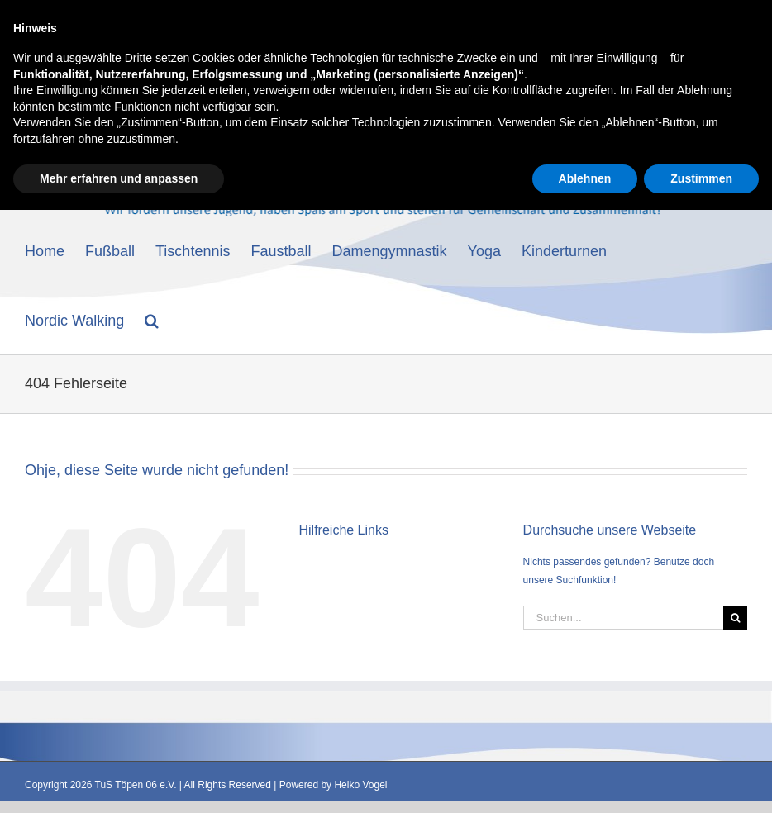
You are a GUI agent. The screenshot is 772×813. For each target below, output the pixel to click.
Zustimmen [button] (701, 780)
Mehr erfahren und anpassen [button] (119, 780)
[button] (152, 319)
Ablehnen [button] (585, 780)
